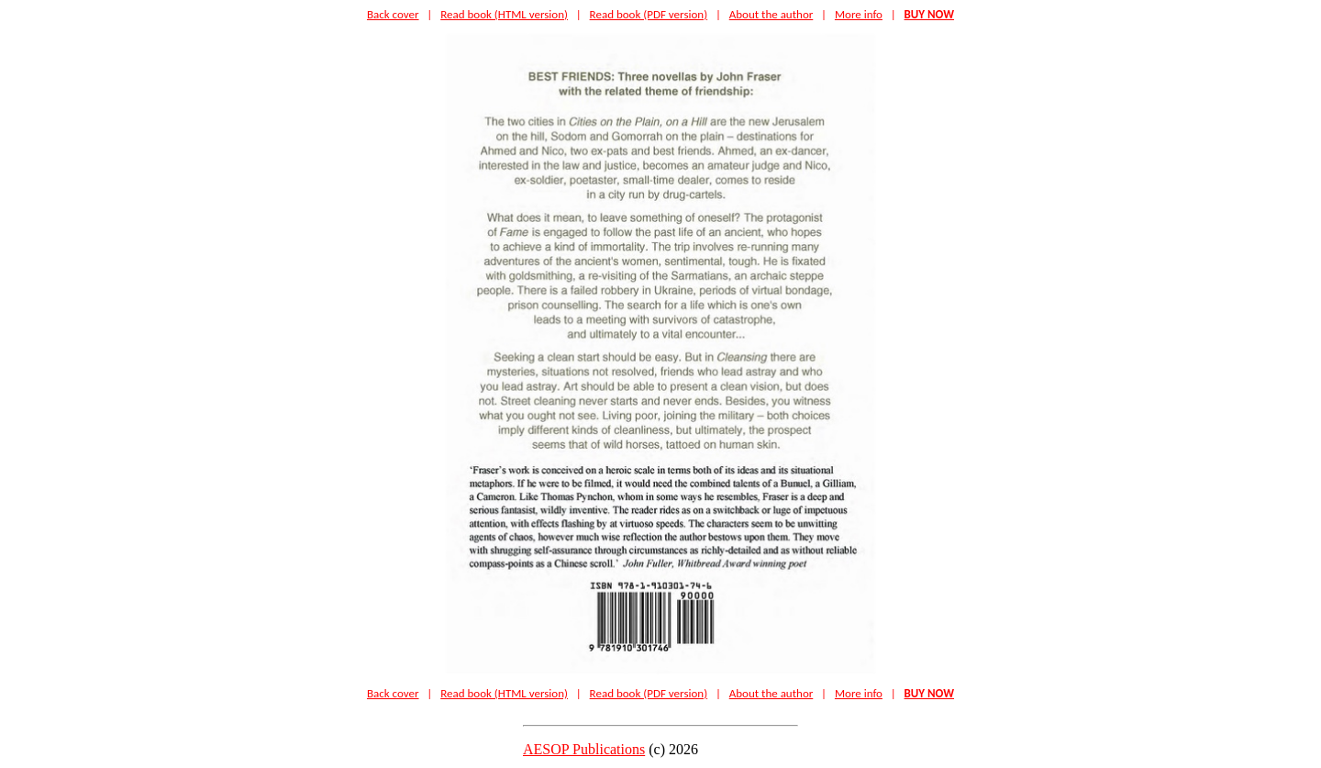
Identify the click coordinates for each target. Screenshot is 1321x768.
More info (859, 14)
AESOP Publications (584, 749)
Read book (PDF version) (648, 14)
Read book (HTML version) (504, 14)
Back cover (393, 14)
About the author (771, 14)
